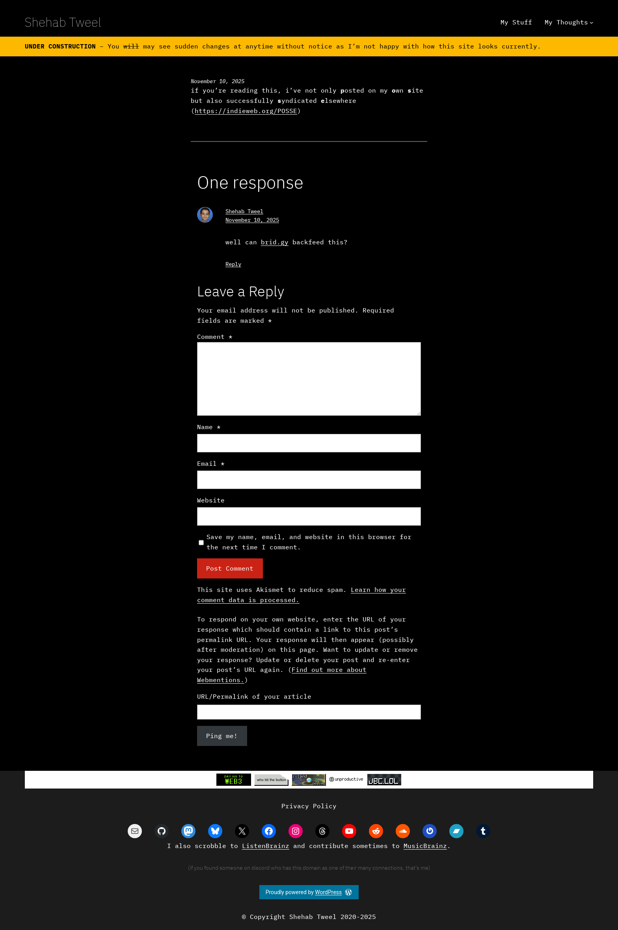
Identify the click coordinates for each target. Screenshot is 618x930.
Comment (215, 336)
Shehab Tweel (63, 22)
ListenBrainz (265, 846)
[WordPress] (348, 892)
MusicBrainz (425, 846)
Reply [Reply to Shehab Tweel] (233, 264)
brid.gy (275, 242)
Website (211, 500)
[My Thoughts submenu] (592, 22)
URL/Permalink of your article (254, 696)
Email (211, 463)
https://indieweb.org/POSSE (246, 111)
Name (209, 427)
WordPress (328, 892)
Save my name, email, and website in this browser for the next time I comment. (309, 542)
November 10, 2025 (252, 219)
